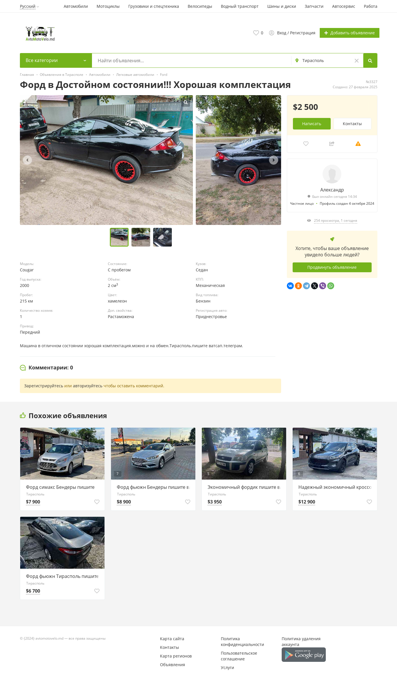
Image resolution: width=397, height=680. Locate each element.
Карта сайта (172, 638)
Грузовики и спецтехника (153, 6)
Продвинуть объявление (332, 267)
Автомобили (76, 6)
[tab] (46, 367)
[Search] (370, 60)
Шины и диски (281, 6)
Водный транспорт (240, 6)
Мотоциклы (108, 6)
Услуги (227, 667)
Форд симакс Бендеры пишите (60, 487)
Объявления (172, 664)
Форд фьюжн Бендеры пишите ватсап (155, 487)
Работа (370, 6)
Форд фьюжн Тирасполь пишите (62, 576)
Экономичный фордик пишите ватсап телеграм (245, 487)
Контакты (352, 123)
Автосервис (343, 6)
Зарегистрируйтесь (43, 385)
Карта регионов (176, 655)
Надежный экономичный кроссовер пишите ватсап (336, 487)
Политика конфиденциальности (242, 641)
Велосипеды (200, 6)
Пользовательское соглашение (239, 655)
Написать (311, 123)
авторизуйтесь (87, 385)
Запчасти (314, 6)
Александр (332, 189)
